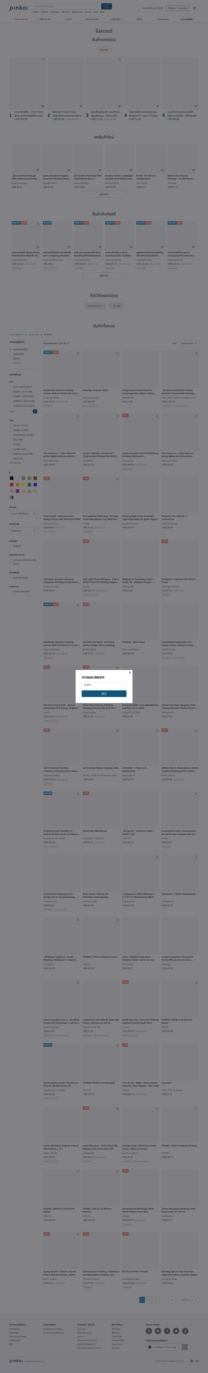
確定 (104, 693)
